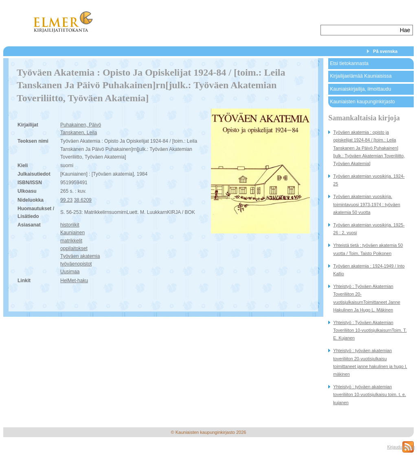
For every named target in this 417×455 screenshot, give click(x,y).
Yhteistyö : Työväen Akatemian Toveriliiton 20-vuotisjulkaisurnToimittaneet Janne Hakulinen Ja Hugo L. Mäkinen (366, 298)
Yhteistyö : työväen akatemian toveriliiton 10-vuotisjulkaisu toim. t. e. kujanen (369, 394)
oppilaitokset (74, 248)
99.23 (66, 200)
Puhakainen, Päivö (80, 125)
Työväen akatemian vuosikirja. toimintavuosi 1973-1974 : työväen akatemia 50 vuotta (366, 204)
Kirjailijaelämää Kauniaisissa (360, 76)
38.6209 (82, 200)
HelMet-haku (74, 280)
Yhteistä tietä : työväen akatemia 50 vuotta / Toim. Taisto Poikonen (368, 249)
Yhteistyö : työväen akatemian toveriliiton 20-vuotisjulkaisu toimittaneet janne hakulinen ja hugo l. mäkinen (370, 362)
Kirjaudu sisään (401, 447)
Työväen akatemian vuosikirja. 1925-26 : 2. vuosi (368, 228)
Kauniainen (72, 232)
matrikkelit (71, 241)
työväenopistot (76, 264)
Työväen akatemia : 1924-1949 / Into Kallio (368, 269)
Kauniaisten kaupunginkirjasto (362, 101)
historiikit (69, 225)
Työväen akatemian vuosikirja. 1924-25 (368, 180)
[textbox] (359, 30)
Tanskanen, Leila (78, 132)
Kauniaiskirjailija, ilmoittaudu (360, 89)
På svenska (385, 51)
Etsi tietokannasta (349, 63)
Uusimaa (69, 271)
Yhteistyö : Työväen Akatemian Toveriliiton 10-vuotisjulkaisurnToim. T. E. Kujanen (369, 330)
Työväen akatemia (80, 256)
